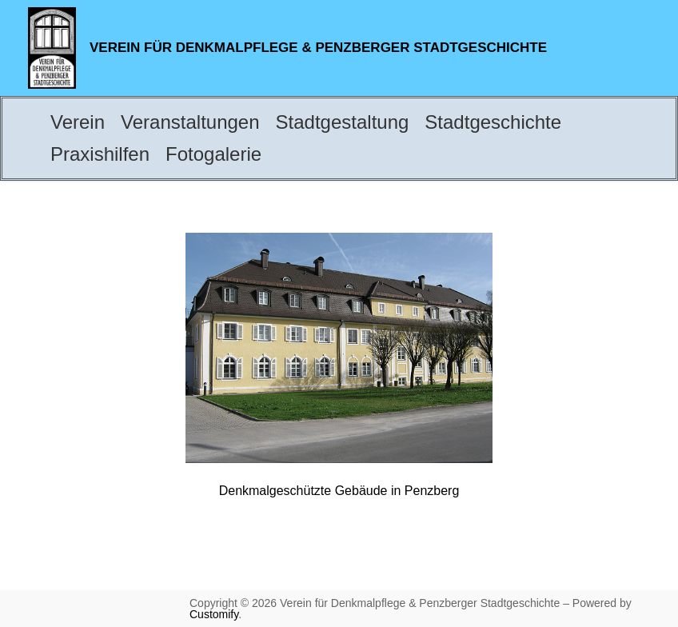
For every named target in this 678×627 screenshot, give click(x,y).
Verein (77, 122)
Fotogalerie (213, 154)
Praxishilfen (100, 154)
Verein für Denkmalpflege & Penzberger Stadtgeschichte (318, 47)
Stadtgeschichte (493, 122)
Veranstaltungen (190, 122)
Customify (213, 614)
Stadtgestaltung (342, 122)
